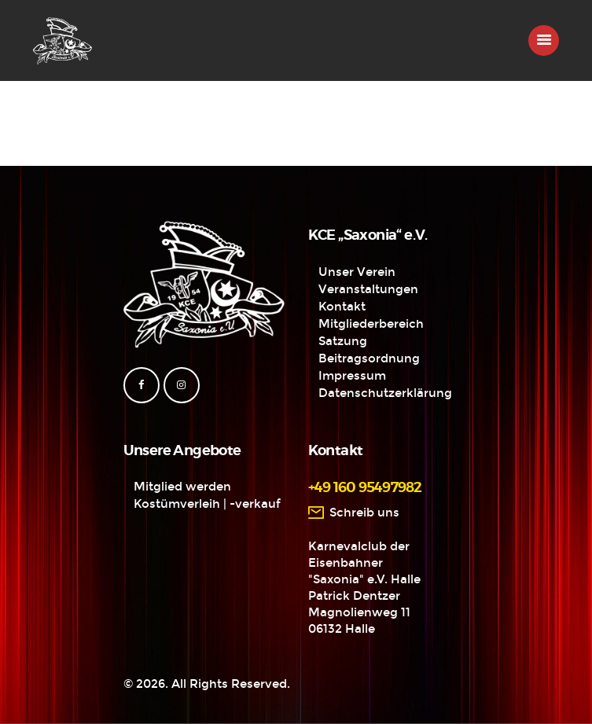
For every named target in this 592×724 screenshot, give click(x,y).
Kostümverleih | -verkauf (207, 504)
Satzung (342, 341)
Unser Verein (356, 272)
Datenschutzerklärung (385, 393)
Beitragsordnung (369, 358)
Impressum (352, 376)
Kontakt (342, 307)
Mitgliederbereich (371, 324)
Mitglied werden (182, 487)
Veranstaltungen (368, 289)
